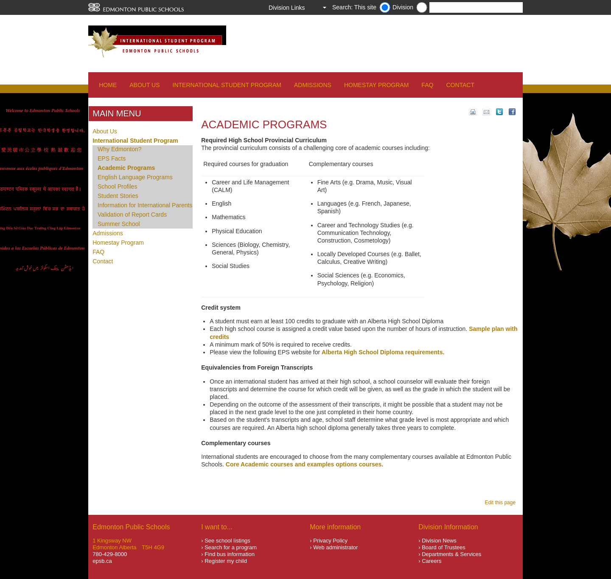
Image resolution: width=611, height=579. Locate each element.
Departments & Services (451, 554)
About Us (144, 85)
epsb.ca (102, 561)
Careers (431, 561)
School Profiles (117, 186)
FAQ (427, 85)
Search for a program (231, 547)
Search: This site (354, 7)
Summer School (119, 223)
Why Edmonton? (120, 149)
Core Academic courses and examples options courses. (304, 464)
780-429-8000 (109, 554)
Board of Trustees (443, 547)
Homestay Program (376, 85)
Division (402, 7)
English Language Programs (135, 177)
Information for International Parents (145, 205)
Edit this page (501, 503)
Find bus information (230, 554)
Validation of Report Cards (132, 214)
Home (108, 85)
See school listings (227, 540)
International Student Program (227, 85)
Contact (460, 85)
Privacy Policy (330, 540)
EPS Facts (112, 158)
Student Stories (118, 195)
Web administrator (335, 547)
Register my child (226, 561)
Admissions (312, 85)
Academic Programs (126, 167)
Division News (439, 540)
